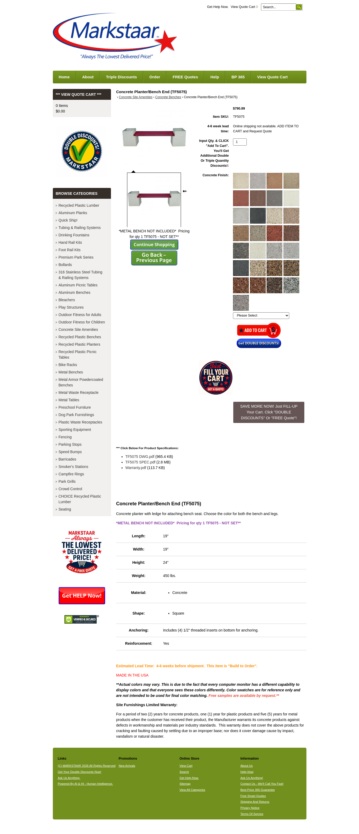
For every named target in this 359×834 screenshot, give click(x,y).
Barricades (67, 459)
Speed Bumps (70, 452)
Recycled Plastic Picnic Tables (78, 354)
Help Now (246, 771)
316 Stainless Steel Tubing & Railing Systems (80, 275)
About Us (246, 765)
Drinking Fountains (74, 235)
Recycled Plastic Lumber (79, 205)
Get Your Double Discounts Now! (79, 771)
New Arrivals (127, 765)
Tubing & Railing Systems (80, 228)
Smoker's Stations (73, 467)
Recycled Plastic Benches (80, 337)
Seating (65, 509)
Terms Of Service (251, 813)
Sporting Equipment (75, 429)
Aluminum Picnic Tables (78, 285)
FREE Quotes (185, 77)
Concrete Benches (168, 97)
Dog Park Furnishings (76, 415)
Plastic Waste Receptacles (80, 422)
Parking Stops (70, 444)
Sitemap (184, 783)
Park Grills (67, 481)
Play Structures (71, 307)
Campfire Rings (71, 474)
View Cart (185, 765)
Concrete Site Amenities (135, 97)
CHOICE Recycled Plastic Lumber (80, 499)
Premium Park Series (76, 257)
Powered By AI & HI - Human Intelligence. (85, 783)
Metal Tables (69, 400)
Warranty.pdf (135, 468)
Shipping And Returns (254, 801)
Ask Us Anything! (251, 777)
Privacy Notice (249, 807)
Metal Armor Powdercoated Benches (81, 382)
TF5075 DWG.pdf (140, 456)
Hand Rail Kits (70, 242)
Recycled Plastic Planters (79, 344)
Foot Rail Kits (70, 250)
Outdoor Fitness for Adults (80, 315)
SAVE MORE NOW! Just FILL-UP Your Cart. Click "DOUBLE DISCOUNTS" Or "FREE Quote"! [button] (268, 412)
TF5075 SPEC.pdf (140, 462)
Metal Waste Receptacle (79, 392)
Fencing (65, 437)
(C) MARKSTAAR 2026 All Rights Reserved (86, 765)
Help (215, 77)
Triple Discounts (121, 77)
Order (154, 77)
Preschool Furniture (75, 407)
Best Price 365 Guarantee (257, 789)
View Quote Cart (244, 7)
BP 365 (238, 77)
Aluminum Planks (73, 213)
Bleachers (67, 300)
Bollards (65, 265)
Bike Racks (68, 365)
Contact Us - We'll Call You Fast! (261, 783)
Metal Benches (71, 372)
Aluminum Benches (75, 292)
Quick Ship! (68, 220)
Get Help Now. (218, 7)
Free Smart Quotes (253, 795)
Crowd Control (70, 489)
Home (64, 77)
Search (184, 771)
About (88, 77)
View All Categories (192, 789)
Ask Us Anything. (69, 777)
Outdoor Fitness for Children (82, 322)
